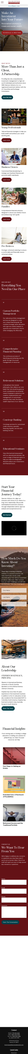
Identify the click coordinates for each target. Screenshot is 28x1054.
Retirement (14, 1053)
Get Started (7, 515)
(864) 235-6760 (16, 1034)
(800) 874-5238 (16, 1036)
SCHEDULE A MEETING (12, 33)
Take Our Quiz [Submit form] (7, 612)
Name (3, 879)
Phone (3, 897)
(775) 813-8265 (16, 1033)
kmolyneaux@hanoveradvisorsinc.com (14, 1045)
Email (3, 888)
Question (4, 905)
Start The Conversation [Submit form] (10, 922)
